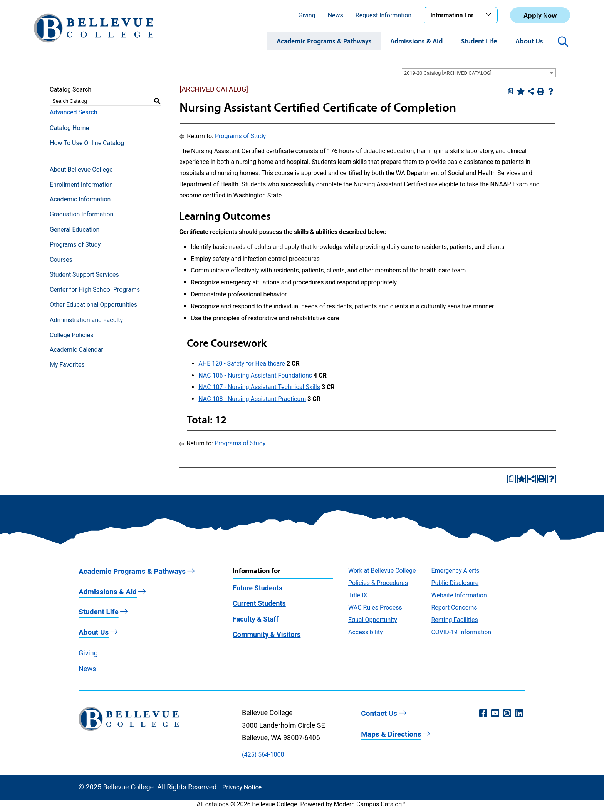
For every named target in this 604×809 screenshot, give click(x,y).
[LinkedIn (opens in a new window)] (519, 713)
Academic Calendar (76, 349)
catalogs (217, 804)
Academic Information (80, 199)
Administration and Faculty (86, 320)
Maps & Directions (391, 734)
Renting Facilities (454, 619)
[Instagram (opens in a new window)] (507, 713)
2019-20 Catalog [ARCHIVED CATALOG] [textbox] (448, 73)
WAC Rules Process (375, 607)
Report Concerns (454, 607)
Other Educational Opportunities (93, 304)
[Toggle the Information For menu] (490, 15)
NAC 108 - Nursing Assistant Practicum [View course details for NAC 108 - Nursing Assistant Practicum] (252, 399)
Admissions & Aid (416, 41)
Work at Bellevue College (382, 570)
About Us (529, 41)
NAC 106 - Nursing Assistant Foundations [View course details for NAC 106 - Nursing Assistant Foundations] (255, 375)
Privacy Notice (242, 787)
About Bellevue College (81, 169)
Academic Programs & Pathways (324, 41)
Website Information (459, 595)
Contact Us (379, 713)
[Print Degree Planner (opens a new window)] (511, 91)
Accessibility (365, 632)
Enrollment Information (81, 184)
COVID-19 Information (461, 632)
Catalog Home (69, 128)
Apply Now (540, 15)
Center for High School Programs (95, 289)
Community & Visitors (266, 634)
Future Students (257, 588)
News (335, 15)
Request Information (383, 15)
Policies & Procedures (378, 583)
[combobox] (479, 72)
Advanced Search (73, 112)
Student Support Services (84, 274)
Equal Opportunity (372, 619)
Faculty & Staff (256, 619)
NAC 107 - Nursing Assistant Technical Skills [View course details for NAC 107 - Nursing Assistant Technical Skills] (259, 387)
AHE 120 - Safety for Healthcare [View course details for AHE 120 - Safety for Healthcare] (241, 363)
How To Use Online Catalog (87, 143)
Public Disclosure (454, 583)
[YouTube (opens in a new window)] (495, 713)
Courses (61, 259)
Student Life (479, 41)
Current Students (259, 603)
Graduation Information (81, 214)
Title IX (357, 595)
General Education (74, 229)
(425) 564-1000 (263, 754)
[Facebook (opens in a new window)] (483, 713)
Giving (306, 15)
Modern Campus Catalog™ (370, 804)
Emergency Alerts (455, 570)
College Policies (71, 335)
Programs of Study (75, 244)
